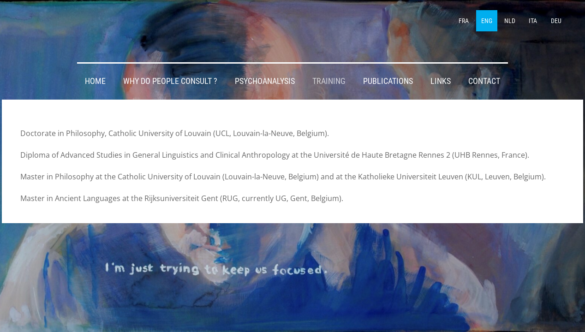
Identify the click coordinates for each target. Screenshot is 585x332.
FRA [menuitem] (464, 20)
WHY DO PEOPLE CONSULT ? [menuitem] (170, 81)
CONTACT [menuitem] (484, 81)
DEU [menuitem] (556, 20)
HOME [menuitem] (95, 81)
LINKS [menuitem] (440, 81)
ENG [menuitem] (486, 20)
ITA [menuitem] (533, 20)
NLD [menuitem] (509, 20)
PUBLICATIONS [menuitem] (388, 81)
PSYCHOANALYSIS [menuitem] (265, 81)
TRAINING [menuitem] (329, 81)
